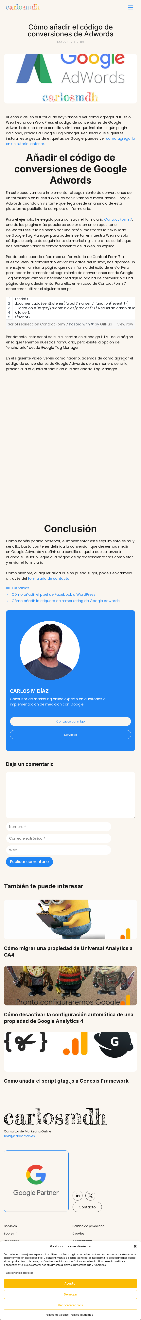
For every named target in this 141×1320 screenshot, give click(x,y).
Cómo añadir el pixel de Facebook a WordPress (54, 594)
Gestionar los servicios (19, 1272)
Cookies (78, 1233)
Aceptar (70, 1283)
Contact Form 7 (118, 219)
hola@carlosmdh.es (19, 1136)
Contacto (87, 1207)
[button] (135, 1246)
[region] (70, 308)
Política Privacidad (82, 1314)
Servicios (70, 735)
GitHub (106, 324)
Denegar (70, 1294)
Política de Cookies (57, 1314)
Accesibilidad (82, 1241)
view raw (125, 324)
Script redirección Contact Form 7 (38, 324)
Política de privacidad (88, 1226)
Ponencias (11, 1241)
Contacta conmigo (70, 721)
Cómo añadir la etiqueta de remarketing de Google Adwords (66, 600)
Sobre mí (10, 1233)
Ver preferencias (70, 1305)
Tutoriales (20, 587)
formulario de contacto (48, 578)
